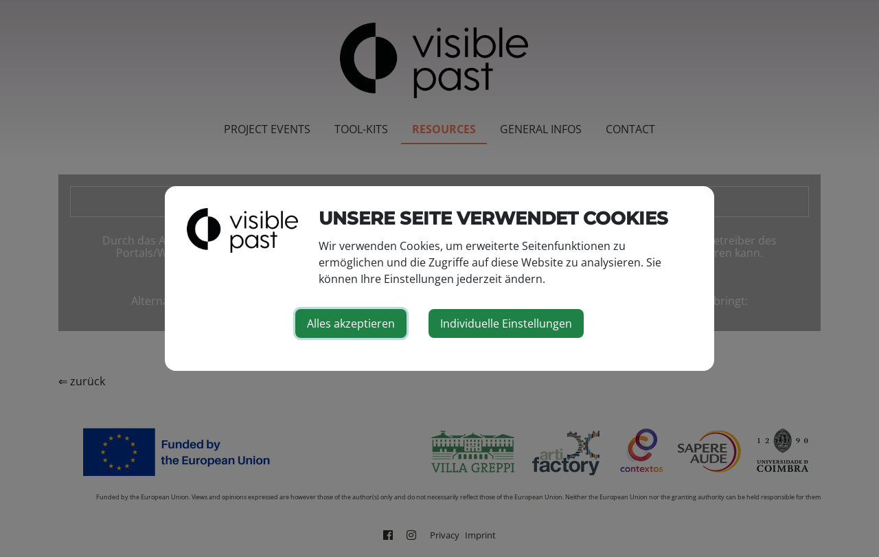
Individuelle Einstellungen (506, 323)
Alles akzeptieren (351, 323)
